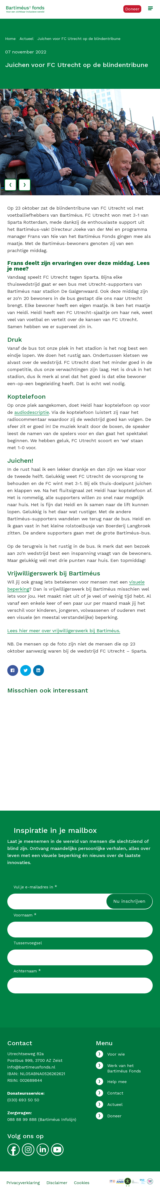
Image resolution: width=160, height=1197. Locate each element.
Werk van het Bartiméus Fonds (124, 1068)
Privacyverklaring (23, 1182)
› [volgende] (24, 184)
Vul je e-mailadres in (35, 887)
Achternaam (27, 971)
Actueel (26, 38)
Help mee (117, 1081)
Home (10, 38)
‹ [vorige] (10, 184)
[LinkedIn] (38, 670)
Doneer (114, 1115)
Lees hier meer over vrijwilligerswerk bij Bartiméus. (63, 630)
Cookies (81, 1182)
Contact (115, 1093)
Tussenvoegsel (28, 943)
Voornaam (25, 915)
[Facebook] (12, 670)
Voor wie (116, 1054)
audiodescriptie (31, 412)
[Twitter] (25, 670)
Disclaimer (56, 1182)
